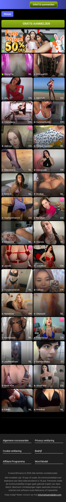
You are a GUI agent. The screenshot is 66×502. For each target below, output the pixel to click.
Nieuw (7, 14)
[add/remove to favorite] (4, 56)
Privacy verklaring (44, 440)
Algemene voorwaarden (16, 440)
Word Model (41, 461)
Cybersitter (52, 490)
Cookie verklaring (12, 451)
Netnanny (40, 490)
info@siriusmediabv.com (49, 495)
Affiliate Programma (14, 461)
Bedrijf (38, 451)
